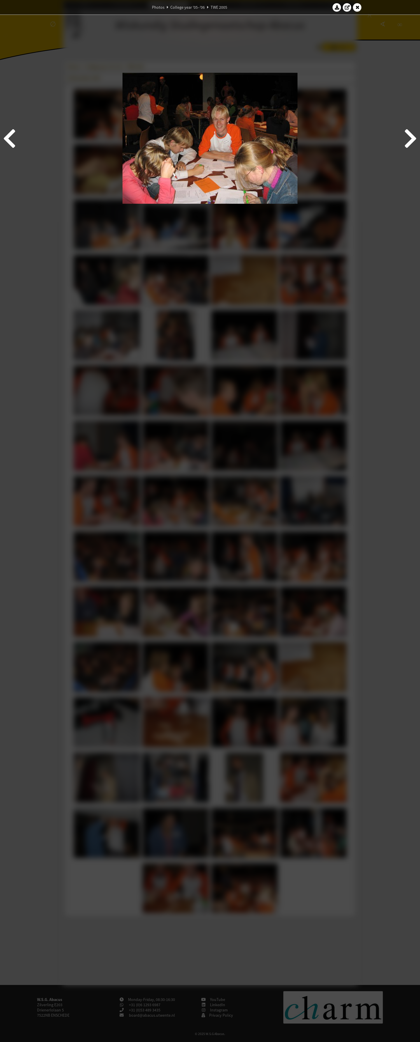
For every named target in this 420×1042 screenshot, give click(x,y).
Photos (158, 7)
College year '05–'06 (187, 7)
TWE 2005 (219, 7)
